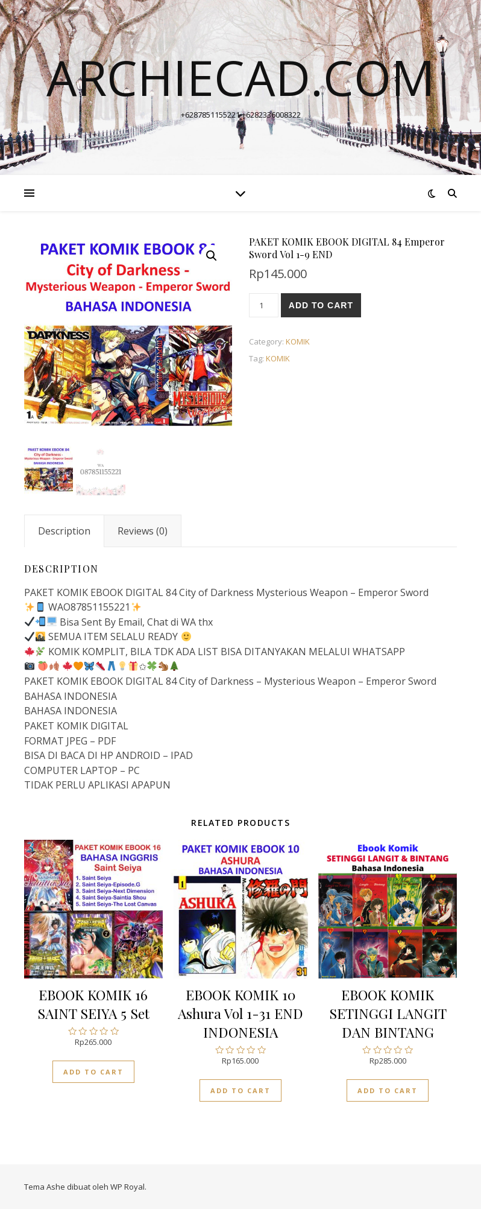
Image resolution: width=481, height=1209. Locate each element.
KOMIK (298, 341)
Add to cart (321, 305)
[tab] (64, 531)
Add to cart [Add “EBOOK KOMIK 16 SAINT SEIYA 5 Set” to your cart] (93, 1071)
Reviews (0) (143, 531)
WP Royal (127, 1186)
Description (64, 531)
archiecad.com (240, 77)
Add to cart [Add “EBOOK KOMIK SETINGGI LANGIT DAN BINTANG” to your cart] (387, 1090)
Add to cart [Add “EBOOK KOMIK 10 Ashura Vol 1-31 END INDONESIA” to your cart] (240, 1090)
